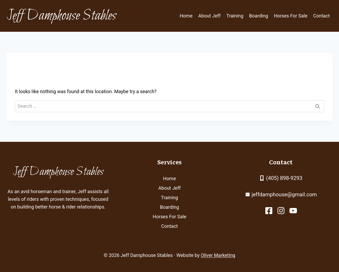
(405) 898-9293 (284, 178)
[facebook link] (269, 211)
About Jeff (209, 16)
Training (234, 16)
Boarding (258, 16)
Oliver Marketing (218, 255)
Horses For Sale (290, 16)
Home (186, 16)
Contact (321, 16)
